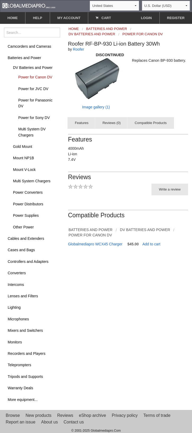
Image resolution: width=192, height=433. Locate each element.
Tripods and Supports (25, 376)
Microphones (18, 319)
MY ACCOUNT (69, 18)
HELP (37, 18)
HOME (12, 18)
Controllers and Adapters (28, 261)
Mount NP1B (23, 158)
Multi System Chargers (32, 181)
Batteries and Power (24, 58)
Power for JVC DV (33, 89)
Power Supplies (26, 215)
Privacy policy (125, 415)
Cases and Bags (21, 250)
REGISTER (176, 18)
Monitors (15, 342)
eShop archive (92, 415)
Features (81, 123)
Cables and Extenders (26, 238)
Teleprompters (19, 365)
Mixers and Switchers (25, 330)
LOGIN (146, 18)
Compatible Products (151, 123)
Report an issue (20, 422)
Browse (13, 415)
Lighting (14, 307)
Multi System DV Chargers (32, 132)
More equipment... (23, 399)
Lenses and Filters (23, 296)
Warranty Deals (20, 388)
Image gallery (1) (96, 107)
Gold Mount (22, 146)
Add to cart (151, 244)
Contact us (74, 422)
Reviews (65, 415)
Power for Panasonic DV (35, 103)
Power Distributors (28, 204)
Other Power (23, 227)
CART (103, 18)
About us (49, 422)
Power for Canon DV (35, 77)
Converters (17, 273)
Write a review (170, 189)
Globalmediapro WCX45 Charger (95, 244)
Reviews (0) (111, 123)
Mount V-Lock (24, 169)
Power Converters (28, 192)
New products (39, 415)
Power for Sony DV (34, 118)
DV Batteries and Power (32, 67)
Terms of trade (156, 415)
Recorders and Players (26, 353)
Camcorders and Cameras (29, 46)
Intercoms (16, 284)
